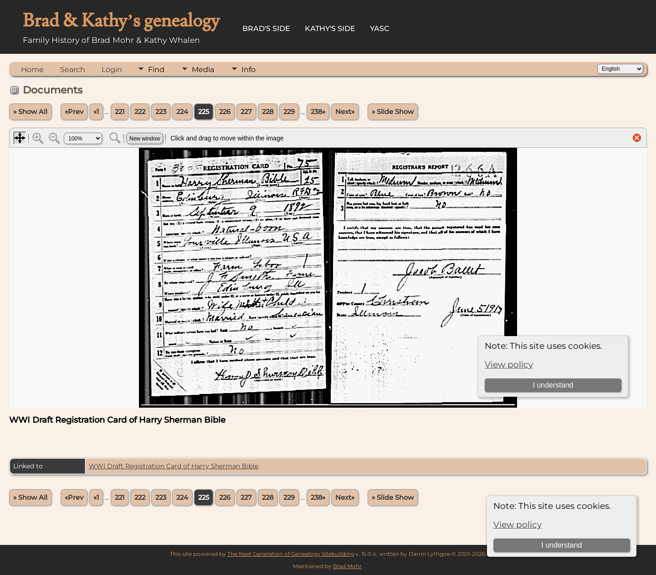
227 (246, 112)
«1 (96, 112)
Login (112, 69)
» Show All (30, 112)
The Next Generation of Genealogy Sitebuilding (290, 553)
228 (267, 112)
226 (225, 112)
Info (248, 69)
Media (203, 69)
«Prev (74, 112)
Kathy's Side (330, 28)
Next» (344, 112)
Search (72, 69)
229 (289, 112)
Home (32, 69)
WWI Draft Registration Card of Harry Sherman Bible (173, 466)
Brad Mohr (347, 566)
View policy (517, 524)
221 (119, 112)
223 (160, 112)
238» (318, 112)
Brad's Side (266, 28)
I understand (561, 545)
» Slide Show (393, 112)
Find (156, 69)
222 (139, 112)
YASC (380, 28)
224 (182, 112)
